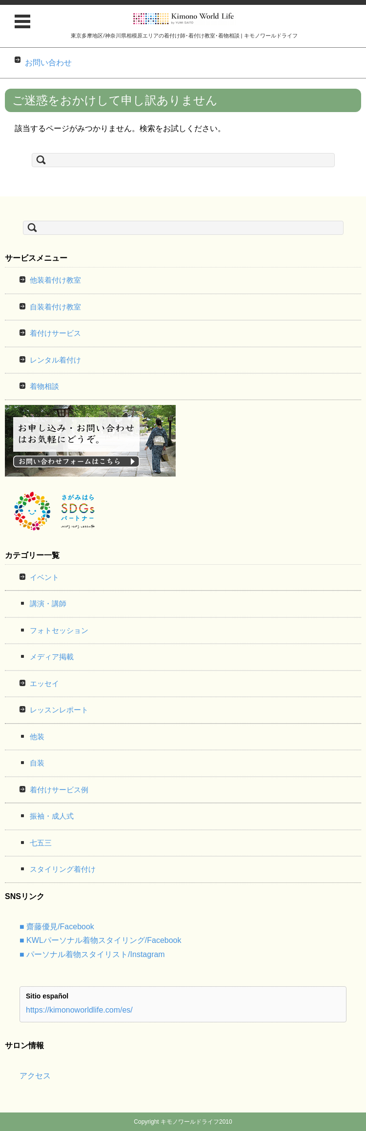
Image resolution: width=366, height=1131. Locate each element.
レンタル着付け (55, 360)
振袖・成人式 (52, 816)
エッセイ (44, 683)
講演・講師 (48, 603)
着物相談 (44, 386)
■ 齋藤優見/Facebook (57, 926)
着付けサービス (55, 333)
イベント (44, 577)
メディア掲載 (52, 656)
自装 (37, 763)
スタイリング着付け (63, 869)
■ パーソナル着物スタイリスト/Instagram (92, 954)
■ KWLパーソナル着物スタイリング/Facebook (101, 940)
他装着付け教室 (55, 280)
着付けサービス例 (59, 790)
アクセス (35, 1076)
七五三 (41, 843)
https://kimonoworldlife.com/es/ (79, 1010)
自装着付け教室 (55, 307)
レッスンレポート (59, 710)
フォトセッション (59, 630)
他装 (37, 736)
